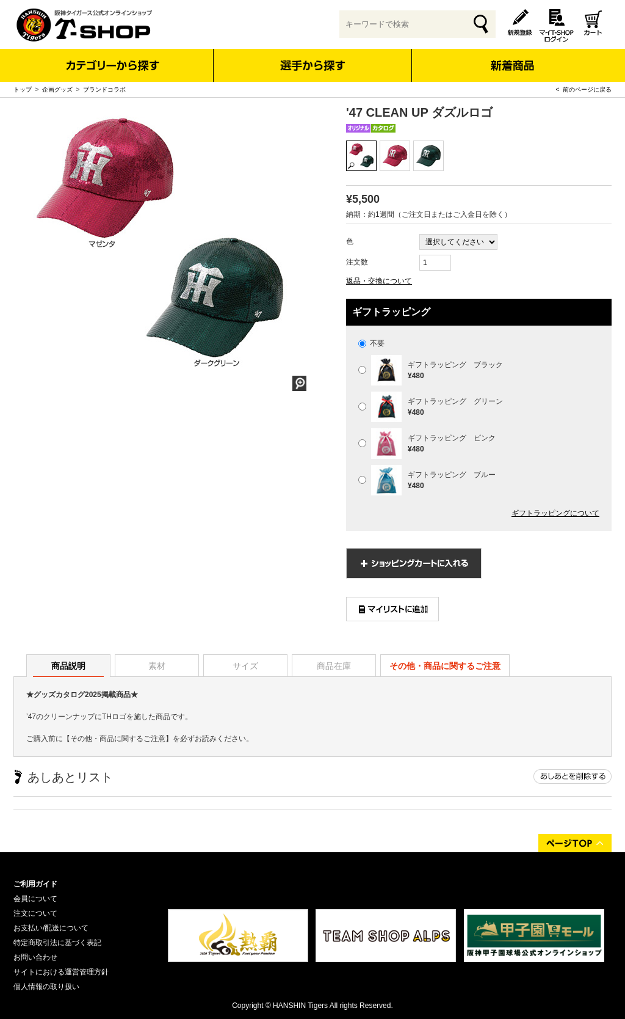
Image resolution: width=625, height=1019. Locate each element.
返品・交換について (379, 281)
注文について (35, 913)
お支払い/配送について (51, 928)
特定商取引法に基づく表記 (57, 942)
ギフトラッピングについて (555, 513)
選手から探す (313, 65)
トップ (22, 89)
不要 (371, 343)
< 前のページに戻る (584, 89)
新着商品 (512, 57)
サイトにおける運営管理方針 (61, 972)
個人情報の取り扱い (46, 986)
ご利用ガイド (35, 884)
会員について (35, 898)
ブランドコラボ (104, 89)
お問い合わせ (35, 957)
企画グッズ (57, 89)
